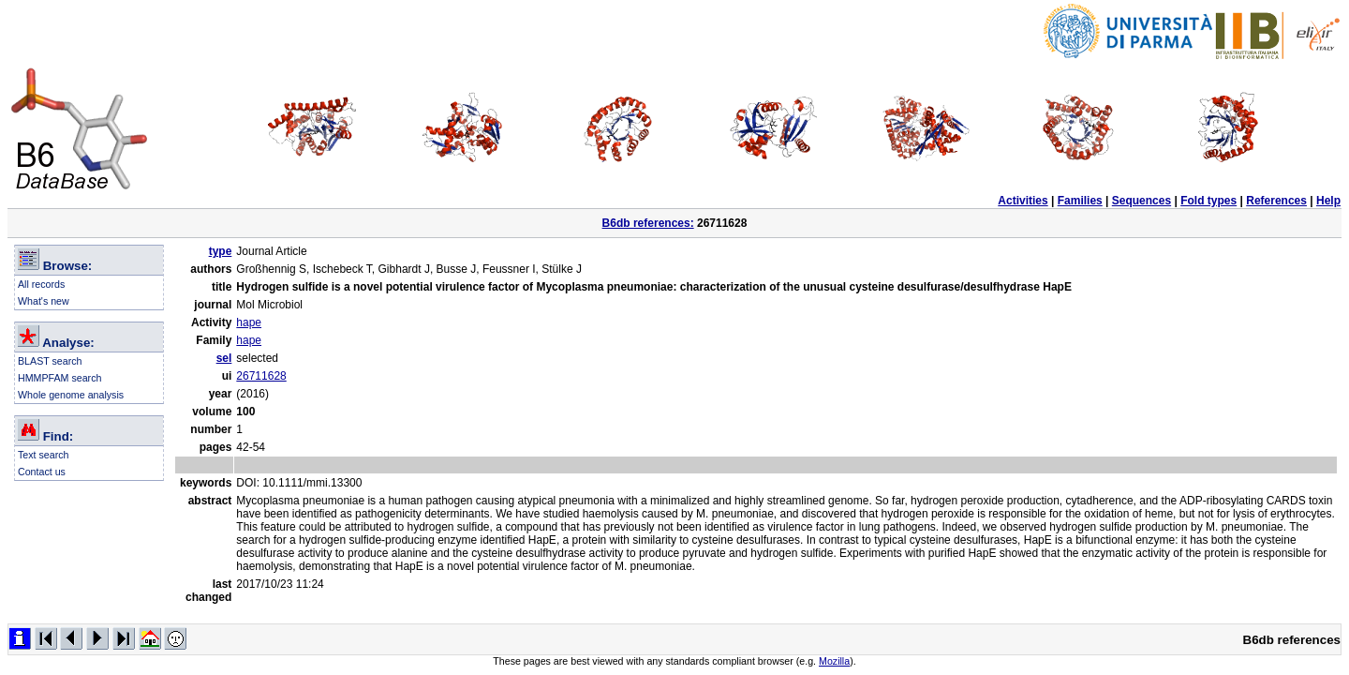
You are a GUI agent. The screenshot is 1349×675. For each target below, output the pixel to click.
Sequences (1141, 200)
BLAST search (50, 361)
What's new (43, 301)
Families (1080, 200)
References (1276, 200)
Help (1328, 200)
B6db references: (648, 223)
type (220, 251)
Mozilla (834, 661)
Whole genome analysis (71, 394)
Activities (1022, 200)
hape (248, 322)
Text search (43, 454)
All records (41, 284)
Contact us (42, 471)
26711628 (261, 375)
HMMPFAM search (59, 377)
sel (224, 358)
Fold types (1208, 200)
